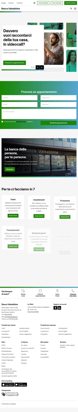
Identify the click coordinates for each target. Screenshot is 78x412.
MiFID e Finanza (7, 348)
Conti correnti (45, 328)
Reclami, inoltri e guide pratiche (67, 346)
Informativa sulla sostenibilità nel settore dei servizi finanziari (9, 371)
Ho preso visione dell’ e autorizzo (17, 124)
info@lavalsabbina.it (11, 317)
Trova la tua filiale (33, 312)
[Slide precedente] (38, 67)
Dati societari (25, 357)
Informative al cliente (8, 357)
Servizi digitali (24, 331)
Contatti (23, 354)
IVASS (4, 363)
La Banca (20, 3)
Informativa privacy (21, 124)
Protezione (5, 334)
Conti (3, 328)
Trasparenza (44, 351)
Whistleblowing (6, 351)
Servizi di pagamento (65, 334)
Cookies (43, 348)
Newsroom (24, 351)
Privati (3, 3)
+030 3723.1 (8, 314)
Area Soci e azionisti (27, 348)
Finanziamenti (6, 337)
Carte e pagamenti (25, 334)
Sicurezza (44, 354)
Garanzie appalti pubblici (9, 376)
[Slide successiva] (42, 67)
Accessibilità (45, 357)
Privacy (43, 345)
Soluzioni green (24, 328)
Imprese (11, 3)
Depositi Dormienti (8, 354)
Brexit (3, 366)
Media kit (24, 360)
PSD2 (3, 345)
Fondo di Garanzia (7, 360)
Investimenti (5, 331)
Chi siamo (24, 345)
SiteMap (23, 363)
